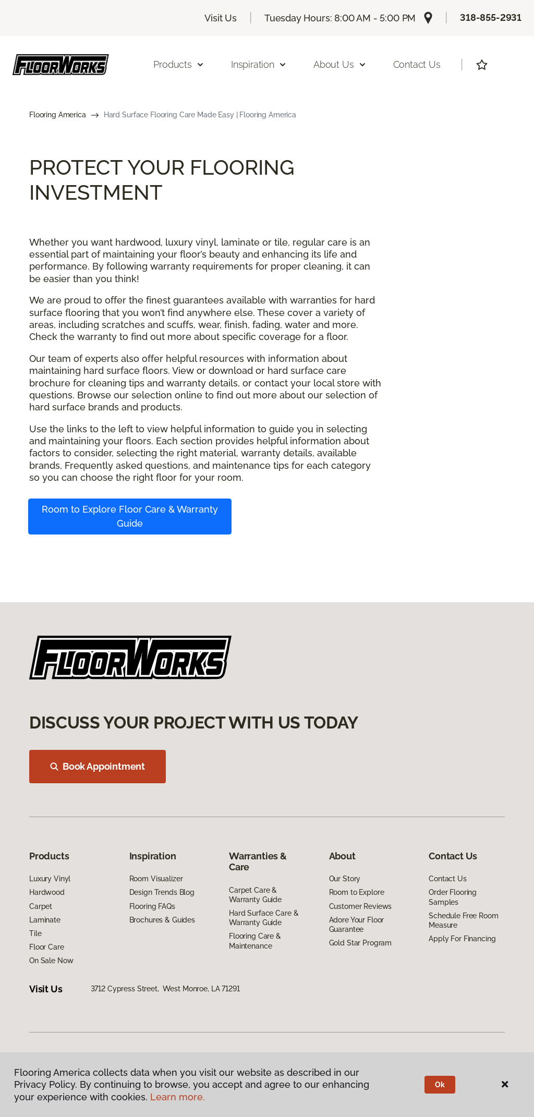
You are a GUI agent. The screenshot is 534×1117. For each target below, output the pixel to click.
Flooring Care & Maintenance (255, 941)
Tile (35, 933)
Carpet (40, 906)
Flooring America (57, 115)
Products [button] (178, 64)
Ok (440, 1084)
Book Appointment (97, 766)
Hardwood (47, 892)
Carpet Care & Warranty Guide (255, 895)
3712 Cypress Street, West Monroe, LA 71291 (165, 989)
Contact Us (417, 64)
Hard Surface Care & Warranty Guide (263, 918)
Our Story (345, 879)
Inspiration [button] (259, 64)
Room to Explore (356, 892)
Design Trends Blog (162, 892)
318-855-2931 (490, 17)
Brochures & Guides (162, 920)
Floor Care (46, 947)
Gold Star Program (360, 943)
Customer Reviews (360, 906)
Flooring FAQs (152, 906)
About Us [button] (340, 64)
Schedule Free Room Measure (463, 920)
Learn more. (177, 1096)
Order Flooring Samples (453, 897)
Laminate (44, 920)
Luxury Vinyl (49, 879)
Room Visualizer (156, 879)
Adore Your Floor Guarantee (356, 924)
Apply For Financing (462, 938)
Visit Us (220, 18)
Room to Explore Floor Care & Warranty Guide (130, 516)
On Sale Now (51, 960)
